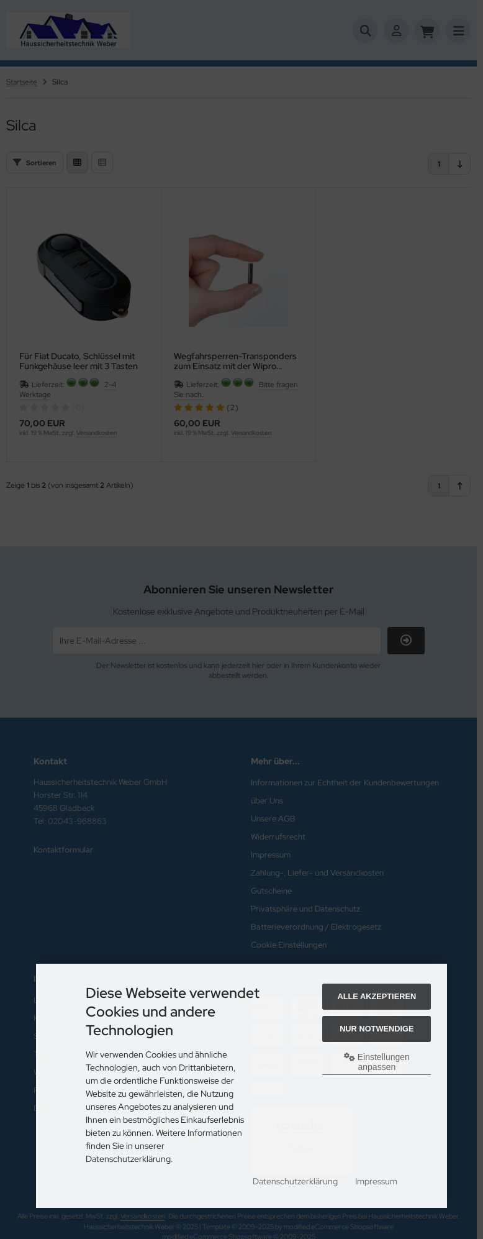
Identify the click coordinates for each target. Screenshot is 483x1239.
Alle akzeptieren (376, 996)
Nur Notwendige (376, 1028)
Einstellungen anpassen (377, 1062)
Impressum (376, 1181)
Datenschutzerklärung (295, 1181)
